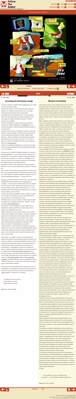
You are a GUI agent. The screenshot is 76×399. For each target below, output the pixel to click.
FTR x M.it (72, 7)
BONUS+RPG (54, 7)
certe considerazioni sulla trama (21, 251)
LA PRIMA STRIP (53, 89)
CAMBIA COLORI (71, 1)
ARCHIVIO (55, 4)
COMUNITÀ (71, 4)
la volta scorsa (25, 104)
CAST (63, 4)
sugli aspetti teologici (13, 257)
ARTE (63, 7)
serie (6, 119)
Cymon (40, 383)
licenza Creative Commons (69, 397)
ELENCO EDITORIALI (38, 88)
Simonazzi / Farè (71, 395)
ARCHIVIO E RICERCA (23, 88)
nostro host (26, 181)
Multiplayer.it (26, 125)
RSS (43, 389)
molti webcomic (12, 143)
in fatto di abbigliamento (13, 203)
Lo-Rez (2, 289)
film (24, 197)
